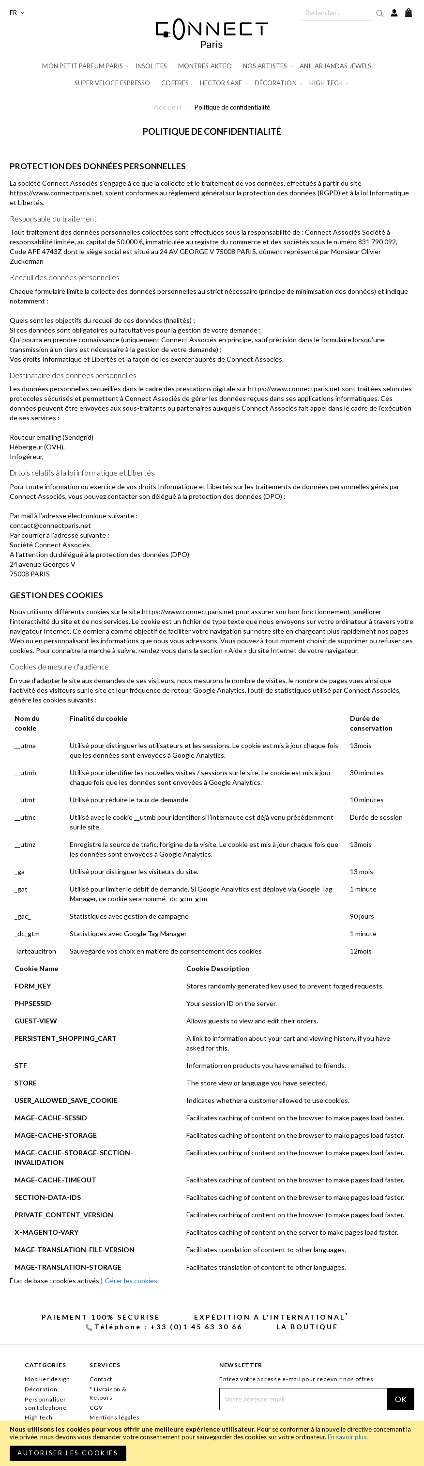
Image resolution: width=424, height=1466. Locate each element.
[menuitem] (86, 66)
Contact (101, 1379)
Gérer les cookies (131, 1280)
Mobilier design (47, 1379)
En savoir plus (347, 1437)
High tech (38, 1417)
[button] (17, 12)
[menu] (212, 75)
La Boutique (307, 1327)
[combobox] (337, 12)
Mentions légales (115, 1417)
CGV (96, 1407)
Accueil (169, 107)
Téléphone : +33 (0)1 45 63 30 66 (168, 1327)
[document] (212, 1443)
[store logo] (212, 33)
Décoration (41, 1389)
